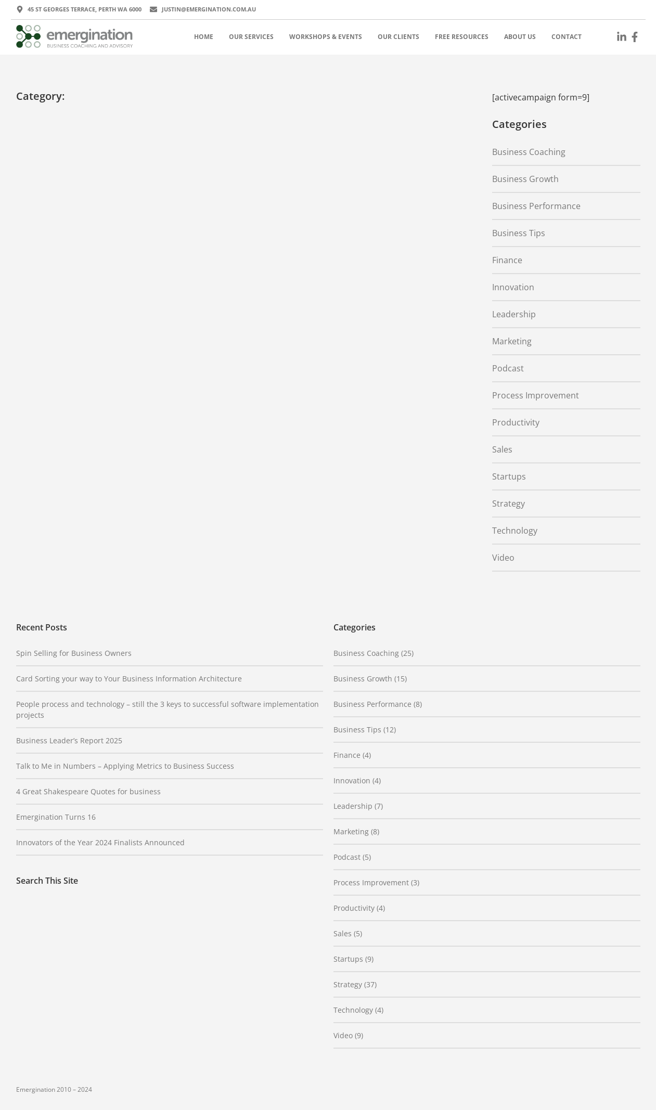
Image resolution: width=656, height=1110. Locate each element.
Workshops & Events (325, 36)
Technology (514, 530)
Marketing (512, 341)
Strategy (508, 503)
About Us (520, 36)
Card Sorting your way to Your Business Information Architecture (129, 678)
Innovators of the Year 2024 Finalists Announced (100, 842)
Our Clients (398, 36)
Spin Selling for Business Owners (74, 653)
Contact (566, 36)
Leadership (514, 314)
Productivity (515, 422)
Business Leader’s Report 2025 (69, 740)
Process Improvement (535, 395)
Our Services (251, 36)
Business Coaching (528, 152)
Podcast (508, 368)
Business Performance (536, 206)
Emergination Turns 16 (56, 817)
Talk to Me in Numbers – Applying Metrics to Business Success (125, 766)
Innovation (513, 287)
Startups (509, 476)
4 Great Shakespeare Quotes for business (88, 791)
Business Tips (518, 233)
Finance (507, 260)
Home (203, 36)
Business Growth (525, 179)
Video (503, 557)
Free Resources (461, 36)
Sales (502, 449)
